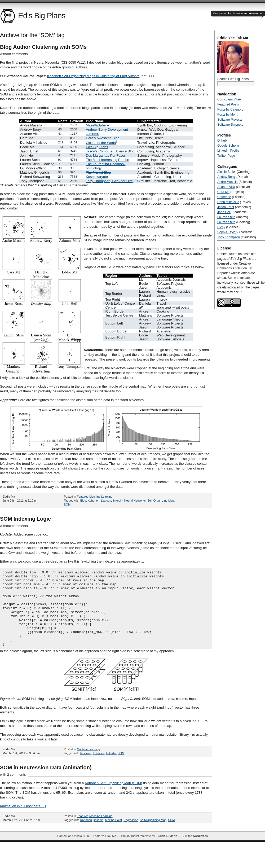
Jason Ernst (225, 207)
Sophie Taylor (227, 232)
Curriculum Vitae (229, 99)
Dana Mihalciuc (228, 202)
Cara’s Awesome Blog (103, 138)
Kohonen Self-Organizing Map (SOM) (113, 798)
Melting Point (113, 835)
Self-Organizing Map (160, 500)
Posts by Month (228, 114)
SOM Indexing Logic (25, 519)
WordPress (200, 851)
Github (222, 140)
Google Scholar (228, 145)
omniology (93, 168)
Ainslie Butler (226, 172)
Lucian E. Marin (166, 851)
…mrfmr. (92, 134)
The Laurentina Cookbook (106, 164)
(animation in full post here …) (23, 821)
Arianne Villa (226, 187)
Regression (130, 835)
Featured (83, 496)
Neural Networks (135, 500)
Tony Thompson (228, 237)
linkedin (117, 500)
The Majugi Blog (98, 172)
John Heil (224, 212)
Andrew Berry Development (107, 129)
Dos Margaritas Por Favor (105, 155)
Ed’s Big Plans (97, 147)
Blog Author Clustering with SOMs (43, 47)
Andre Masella (227, 182)
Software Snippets (230, 124)
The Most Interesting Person (107, 160)
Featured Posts (228, 104)
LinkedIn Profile (228, 150)
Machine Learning (100, 496)
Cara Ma (223, 192)
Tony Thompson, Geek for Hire (109, 181)
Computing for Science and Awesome (237, 13)
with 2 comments (13, 790)
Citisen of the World (101, 143)
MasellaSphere (97, 125)
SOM (67, 504)
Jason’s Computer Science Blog (110, 151)
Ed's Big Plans (32, 15)
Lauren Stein (226, 217)
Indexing (85, 768)
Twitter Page (226, 155)
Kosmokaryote (97, 177)
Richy (221, 227)
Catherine (224, 197)
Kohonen (93, 500)
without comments (14, 54)
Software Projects (229, 119)
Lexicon (106, 500)
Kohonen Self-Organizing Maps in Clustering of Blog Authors (93, 76)
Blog (83, 500)
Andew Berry (226, 177)
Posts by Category (230, 109)
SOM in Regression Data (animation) (46, 783)
